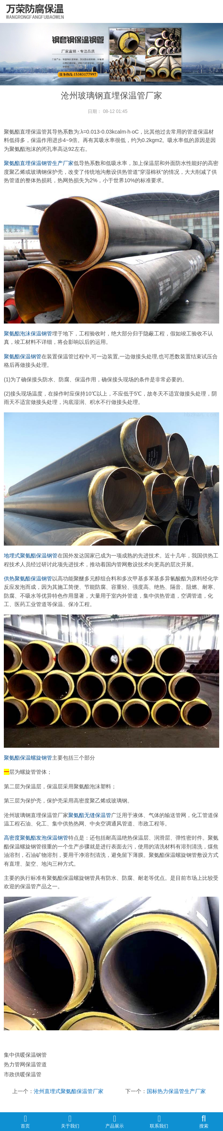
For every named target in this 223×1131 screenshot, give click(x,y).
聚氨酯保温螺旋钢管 (28, 758)
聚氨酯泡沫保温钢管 (28, 333)
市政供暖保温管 (22, 1074)
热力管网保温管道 (25, 1064)
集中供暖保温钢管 (25, 1055)
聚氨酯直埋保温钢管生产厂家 (39, 163)
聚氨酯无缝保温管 (89, 815)
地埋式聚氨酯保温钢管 (30, 555)
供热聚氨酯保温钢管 (28, 578)
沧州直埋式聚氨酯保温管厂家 (68, 1091)
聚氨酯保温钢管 (22, 356)
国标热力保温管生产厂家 (176, 1091)
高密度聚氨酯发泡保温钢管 (36, 838)
